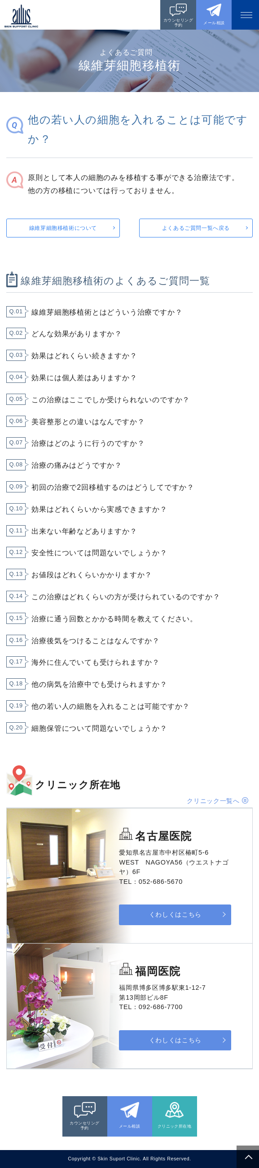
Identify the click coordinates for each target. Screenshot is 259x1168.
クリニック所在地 (175, 1126)
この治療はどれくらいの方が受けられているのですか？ (125, 597)
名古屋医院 (163, 836)
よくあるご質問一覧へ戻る (196, 228)
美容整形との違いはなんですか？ (88, 422)
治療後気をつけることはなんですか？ (95, 641)
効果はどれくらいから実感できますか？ (99, 509)
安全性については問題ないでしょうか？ (99, 553)
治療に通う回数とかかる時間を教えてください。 (114, 619)
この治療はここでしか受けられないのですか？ (110, 400)
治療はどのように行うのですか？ (88, 443)
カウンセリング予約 (178, 22)
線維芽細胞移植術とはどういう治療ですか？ (106, 312)
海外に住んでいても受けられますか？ (95, 662)
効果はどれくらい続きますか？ (84, 356)
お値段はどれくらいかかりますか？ (91, 575)
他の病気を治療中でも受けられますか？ (99, 684)
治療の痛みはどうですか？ (76, 465)
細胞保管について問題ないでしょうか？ (99, 728)
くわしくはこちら (175, 914)
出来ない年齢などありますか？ (84, 531)
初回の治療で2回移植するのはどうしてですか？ (112, 487)
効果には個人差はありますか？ (84, 378)
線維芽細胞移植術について (63, 228)
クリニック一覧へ (213, 800)
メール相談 (213, 23)
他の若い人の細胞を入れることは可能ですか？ (110, 706)
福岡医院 (157, 971)
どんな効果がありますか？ (76, 334)
